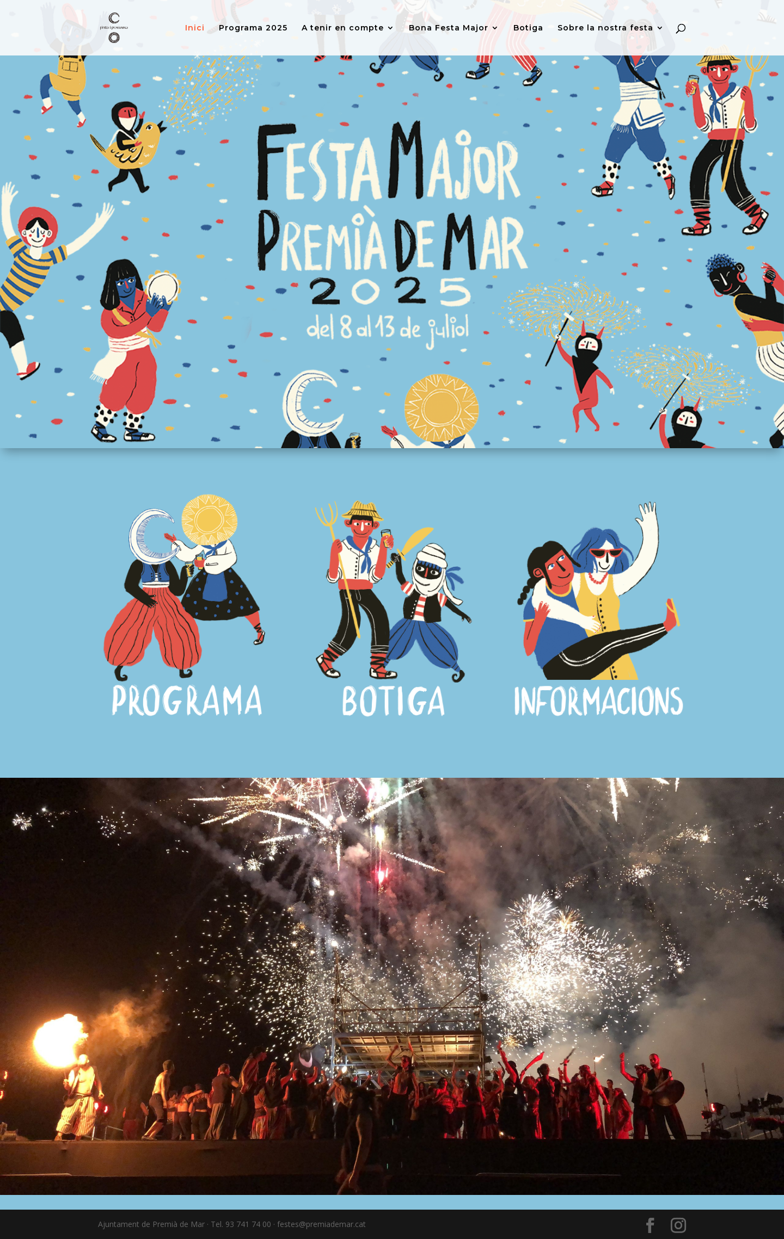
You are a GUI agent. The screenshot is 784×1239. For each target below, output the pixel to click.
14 (452, 1173)
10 (415, 1173)
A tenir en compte (343, 28)
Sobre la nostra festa (605, 28)
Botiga (528, 28)
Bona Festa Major (448, 28)
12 (434, 1173)
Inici (195, 28)
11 (424, 1173)
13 (443, 1173)
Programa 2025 (253, 28)
